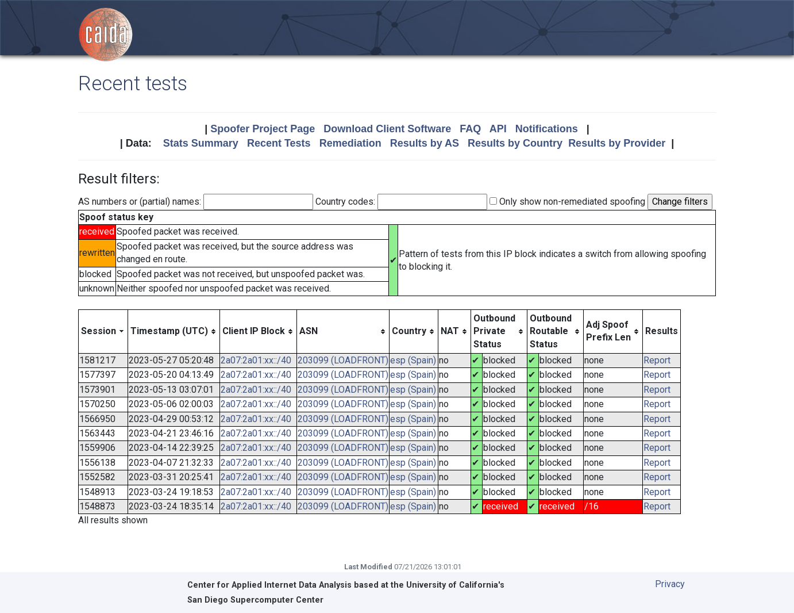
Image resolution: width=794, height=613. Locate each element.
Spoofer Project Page (262, 129)
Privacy (670, 583)
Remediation (350, 143)
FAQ (470, 129)
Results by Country (515, 143)
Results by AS (424, 143)
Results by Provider (616, 143)
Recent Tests (279, 143)
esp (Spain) (413, 360)
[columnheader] (103, 331)
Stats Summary (200, 143)
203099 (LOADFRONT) (343, 360)
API (498, 129)
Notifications (546, 129)
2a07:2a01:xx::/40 (256, 360)
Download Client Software (387, 129)
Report (656, 360)
